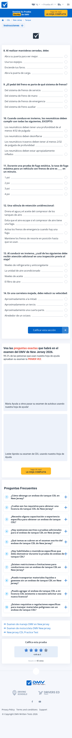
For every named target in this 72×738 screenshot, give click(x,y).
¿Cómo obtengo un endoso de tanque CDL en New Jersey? (32, 497)
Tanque (28, 20)
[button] (48, 330)
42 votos (40, 661)
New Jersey (17, 20)
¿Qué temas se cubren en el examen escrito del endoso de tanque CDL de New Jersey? (34, 542)
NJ (37, 4)
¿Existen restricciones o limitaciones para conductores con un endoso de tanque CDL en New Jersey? (33, 567)
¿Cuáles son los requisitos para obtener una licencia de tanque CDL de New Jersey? (32, 507)
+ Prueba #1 (47, 4)
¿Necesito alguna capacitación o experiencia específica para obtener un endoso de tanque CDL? (33, 519)
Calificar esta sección (44, 330)
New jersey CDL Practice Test (21, 632)
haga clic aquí (56, 13)
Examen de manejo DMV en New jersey (26, 624)
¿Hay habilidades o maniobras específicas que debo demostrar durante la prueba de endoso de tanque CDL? (34, 553)
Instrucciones (13, 25)
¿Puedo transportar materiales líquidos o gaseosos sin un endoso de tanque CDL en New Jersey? (33, 580)
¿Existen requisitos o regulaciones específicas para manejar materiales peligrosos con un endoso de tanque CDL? (32, 607)
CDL (8, 20)
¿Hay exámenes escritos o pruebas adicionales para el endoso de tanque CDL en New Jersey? (33, 531)
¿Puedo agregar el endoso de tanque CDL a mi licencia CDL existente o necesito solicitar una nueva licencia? (33, 593)
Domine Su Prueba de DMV (21, 13)
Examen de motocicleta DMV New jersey (27, 628)
